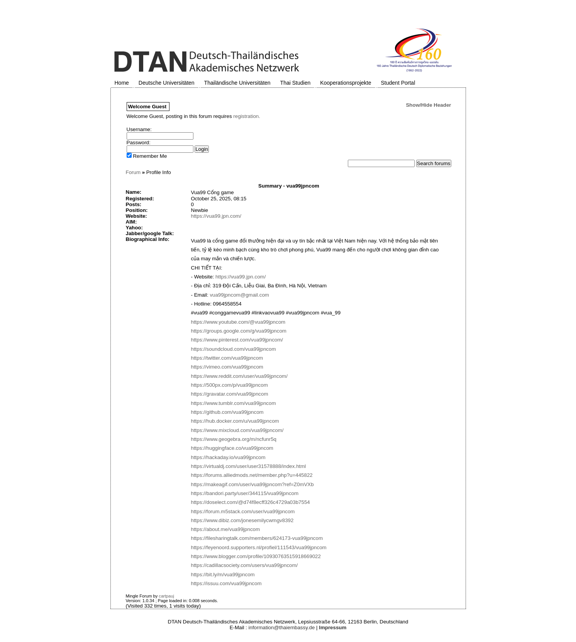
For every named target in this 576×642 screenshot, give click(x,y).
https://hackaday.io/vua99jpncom (228, 457)
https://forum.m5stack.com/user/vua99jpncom (243, 511)
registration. (246, 116)
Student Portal (398, 83)
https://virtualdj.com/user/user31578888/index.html (248, 466)
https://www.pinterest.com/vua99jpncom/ (237, 340)
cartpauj (166, 596)
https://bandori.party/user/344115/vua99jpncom (245, 493)
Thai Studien (295, 83)
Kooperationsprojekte (345, 83)
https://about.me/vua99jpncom (225, 529)
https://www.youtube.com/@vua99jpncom (238, 322)
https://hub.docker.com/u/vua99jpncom (235, 421)
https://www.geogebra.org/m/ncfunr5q (234, 439)
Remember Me (147, 156)
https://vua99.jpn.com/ (216, 216)
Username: (139, 129)
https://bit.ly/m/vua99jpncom (223, 574)
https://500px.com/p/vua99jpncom (229, 385)
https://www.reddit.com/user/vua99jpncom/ (239, 376)
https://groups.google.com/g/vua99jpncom (238, 331)
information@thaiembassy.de (282, 627)
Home (122, 83)
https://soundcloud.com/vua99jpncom (233, 349)
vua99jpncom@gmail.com (239, 295)
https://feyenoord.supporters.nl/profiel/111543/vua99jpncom (259, 547)
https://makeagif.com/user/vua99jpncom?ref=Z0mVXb (252, 484)
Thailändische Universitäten (237, 83)
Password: (139, 142)
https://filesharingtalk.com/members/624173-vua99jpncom (257, 538)
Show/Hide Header (428, 105)
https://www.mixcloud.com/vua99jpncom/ (237, 430)
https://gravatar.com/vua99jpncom (229, 394)
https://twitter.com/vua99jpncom (227, 358)
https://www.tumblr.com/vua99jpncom (233, 403)
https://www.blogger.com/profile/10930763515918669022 (256, 556)
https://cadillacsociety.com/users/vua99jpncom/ (244, 565)
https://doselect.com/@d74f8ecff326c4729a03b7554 (250, 502)
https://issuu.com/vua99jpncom (226, 583)
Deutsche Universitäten (167, 83)
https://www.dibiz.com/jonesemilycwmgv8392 (242, 520)
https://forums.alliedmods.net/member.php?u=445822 (252, 475)
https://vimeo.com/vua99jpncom (227, 367)
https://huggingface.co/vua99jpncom (232, 448)
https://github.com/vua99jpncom (227, 412)
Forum (133, 172)
